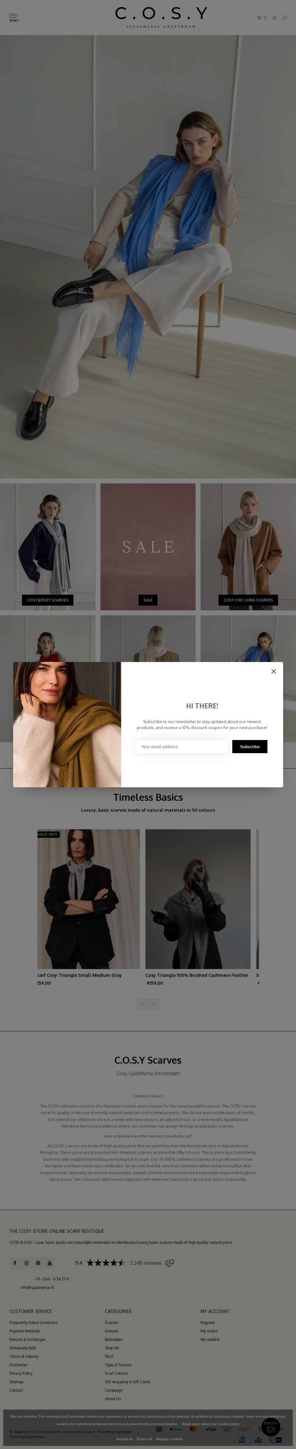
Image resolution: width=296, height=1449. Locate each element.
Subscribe (250, 746)
